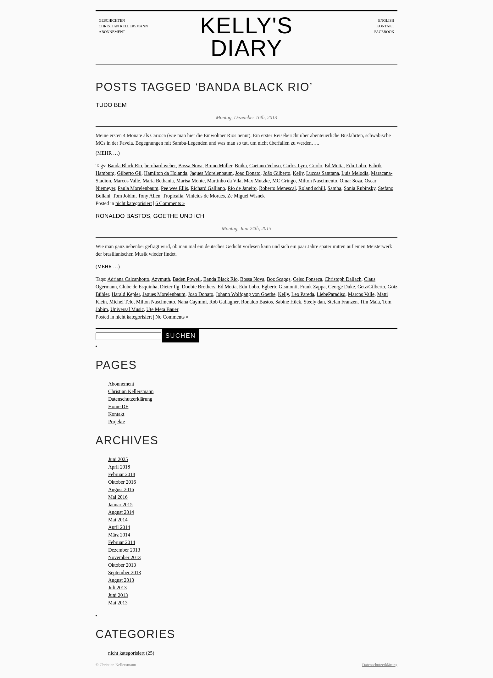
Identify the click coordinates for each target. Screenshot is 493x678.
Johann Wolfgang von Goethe (245, 294)
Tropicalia (173, 195)
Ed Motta (334, 165)
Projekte (116, 421)
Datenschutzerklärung (130, 399)
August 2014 (121, 512)
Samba (334, 188)
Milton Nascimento (317, 180)
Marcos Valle (127, 180)
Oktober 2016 (122, 482)
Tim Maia (370, 301)
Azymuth (161, 279)
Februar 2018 (121, 474)
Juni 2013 (118, 595)
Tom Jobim (124, 195)
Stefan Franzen (342, 301)
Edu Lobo (356, 165)
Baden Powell (187, 279)
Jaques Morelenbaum (211, 173)
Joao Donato (247, 173)
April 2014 (119, 527)
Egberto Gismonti (279, 286)
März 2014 (119, 534)
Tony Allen (149, 195)
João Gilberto (277, 173)
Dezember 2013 (124, 550)
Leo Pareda (302, 294)
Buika (241, 165)
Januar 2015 (120, 504)
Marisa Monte (190, 180)
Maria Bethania (158, 180)
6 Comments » (170, 203)
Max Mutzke (257, 180)
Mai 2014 (118, 519)
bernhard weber (160, 165)
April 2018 (119, 467)
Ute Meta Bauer (162, 309)
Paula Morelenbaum (138, 188)
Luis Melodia (354, 173)
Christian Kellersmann (123, 26)
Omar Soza (351, 180)
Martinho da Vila (224, 180)
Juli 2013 (117, 587)
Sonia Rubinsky (359, 188)
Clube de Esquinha (138, 286)
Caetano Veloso (265, 165)
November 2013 (124, 557)
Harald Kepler (126, 294)
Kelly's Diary (246, 37)
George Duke (341, 286)
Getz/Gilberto (371, 286)
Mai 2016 (118, 497)
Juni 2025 (118, 459)
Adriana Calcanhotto (128, 279)
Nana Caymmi (192, 301)
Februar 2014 (121, 542)
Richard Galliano (208, 188)
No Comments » (171, 317)
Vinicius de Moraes (205, 195)
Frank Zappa (312, 286)
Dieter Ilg (169, 286)
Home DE (118, 406)
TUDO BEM (111, 105)
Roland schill (311, 188)
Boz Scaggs (279, 279)
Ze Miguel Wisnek (246, 195)
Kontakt (385, 26)
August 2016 (121, 489)
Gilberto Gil (129, 173)
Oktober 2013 (122, 565)
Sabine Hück (288, 301)
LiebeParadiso (331, 294)
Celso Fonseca (307, 279)
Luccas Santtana (322, 173)
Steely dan (314, 301)
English (386, 20)
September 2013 (124, 572)
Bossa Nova (190, 165)
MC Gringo (284, 180)
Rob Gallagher (224, 301)
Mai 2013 (118, 602)
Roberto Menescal (277, 188)
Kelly (298, 173)
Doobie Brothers (198, 286)
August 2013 (121, 580)
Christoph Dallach (343, 279)
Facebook (384, 32)
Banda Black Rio (125, 165)
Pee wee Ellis (174, 188)
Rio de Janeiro (242, 188)
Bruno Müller (218, 165)
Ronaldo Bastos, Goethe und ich (150, 216)
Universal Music (127, 309)
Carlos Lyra (295, 165)
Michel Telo (121, 301)
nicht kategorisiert (133, 203)
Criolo (315, 165)
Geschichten (112, 20)
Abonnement (112, 32)
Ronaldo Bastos (257, 301)
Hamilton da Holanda (165, 173)
